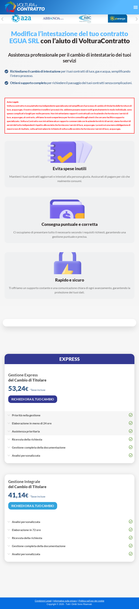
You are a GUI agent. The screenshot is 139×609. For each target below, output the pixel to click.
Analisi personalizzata (26, 521)
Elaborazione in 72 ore (26, 530)
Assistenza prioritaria (26, 431)
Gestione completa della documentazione (39, 546)
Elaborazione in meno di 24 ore (32, 423)
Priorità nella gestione (26, 415)
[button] (135, 7)
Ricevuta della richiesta (27, 538)
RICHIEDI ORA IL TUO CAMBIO (32, 506)
